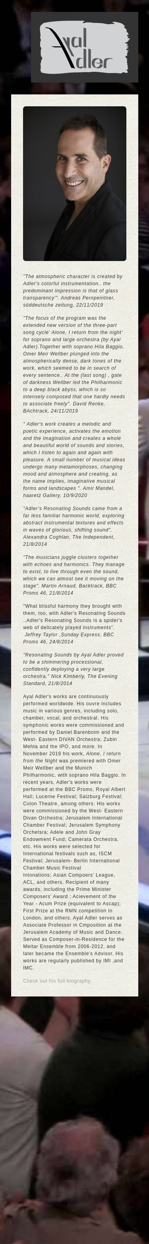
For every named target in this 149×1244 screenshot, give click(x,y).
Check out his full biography (57, 981)
